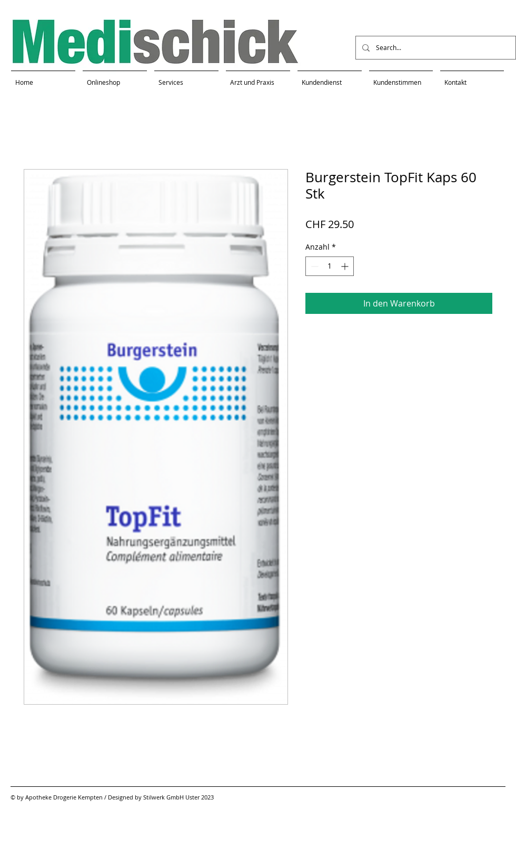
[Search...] (434, 47)
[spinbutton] (329, 266)
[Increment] (345, 266)
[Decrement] (313, 266)
